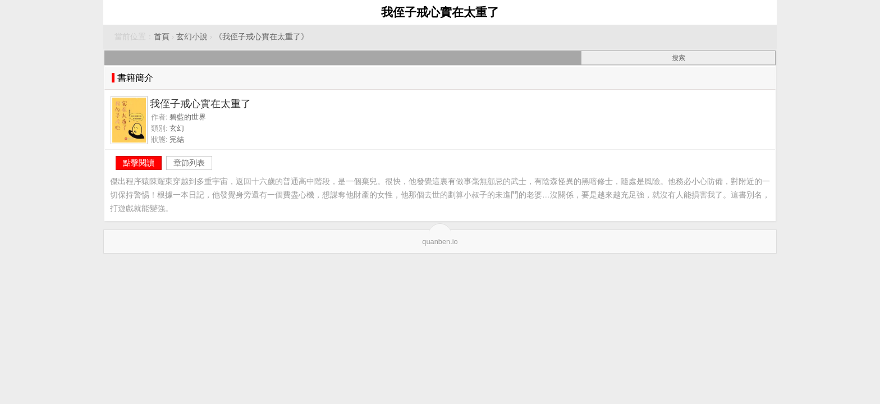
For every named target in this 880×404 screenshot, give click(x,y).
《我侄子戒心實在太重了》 (261, 37)
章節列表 (189, 162)
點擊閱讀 (138, 162)
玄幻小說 (192, 37)
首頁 (161, 37)
